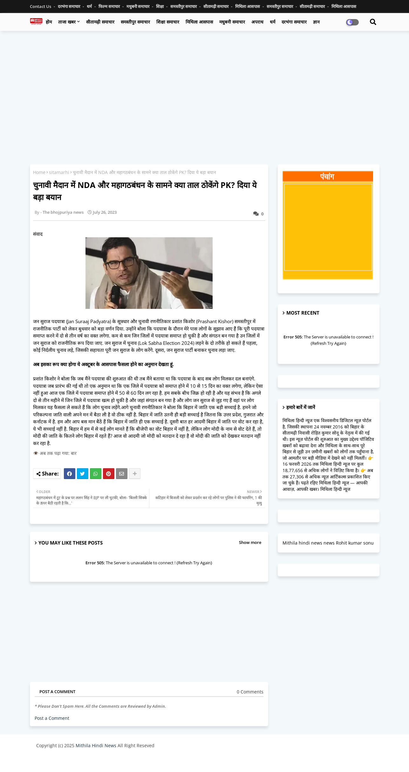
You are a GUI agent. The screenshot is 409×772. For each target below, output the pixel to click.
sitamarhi (59, 172)
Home (39, 172)
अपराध (257, 22)
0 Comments (250, 692)
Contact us (41, 6)
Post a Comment (52, 718)
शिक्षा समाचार (167, 22)
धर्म (90, 6)
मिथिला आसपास (248, 6)
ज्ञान (316, 22)
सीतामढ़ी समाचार (216, 6)
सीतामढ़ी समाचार (100, 22)
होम (49, 22)
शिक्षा (160, 6)
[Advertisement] (204, 81)
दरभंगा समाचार (69, 6)
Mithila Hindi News (96, 745)
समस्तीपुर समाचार (184, 6)
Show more (250, 542)
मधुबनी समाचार (138, 6)
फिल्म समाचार (110, 6)
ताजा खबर (67, 22)
